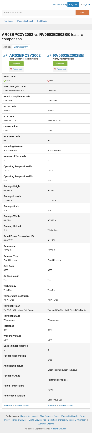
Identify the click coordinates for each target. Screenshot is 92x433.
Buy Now (16, 64)
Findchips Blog (60, 4)
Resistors (8, 405)
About (34, 416)
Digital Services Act (37, 420)
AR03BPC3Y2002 (25, 55)
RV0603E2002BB (68, 55)
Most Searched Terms (49, 416)
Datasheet (16, 69)
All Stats (7, 47)
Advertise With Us (46, 424)
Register (73, 4)
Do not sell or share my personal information (67, 420)
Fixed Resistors (22, 405)
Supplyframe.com (58, 429)
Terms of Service (19, 420)
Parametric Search (69, 416)
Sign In (86, 4)
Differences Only (21, 47)
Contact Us (25, 416)
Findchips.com (5, 5)
